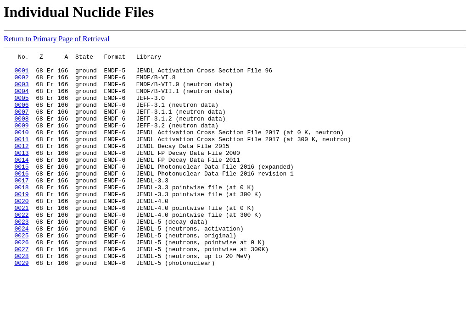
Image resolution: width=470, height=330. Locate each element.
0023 (21, 256)
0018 (21, 214)
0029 (21, 305)
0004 (21, 99)
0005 (21, 107)
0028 (21, 297)
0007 (21, 124)
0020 (21, 231)
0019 (21, 223)
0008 (21, 132)
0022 (21, 247)
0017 (21, 206)
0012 (21, 165)
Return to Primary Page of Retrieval (57, 39)
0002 (21, 82)
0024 (21, 264)
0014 (21, 181)
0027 (21, 289)
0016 (21, 198)
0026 (21, 280)
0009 (21, 140)
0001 (21, 74)
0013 (21, 173)
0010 (21, 148)
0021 (21, 239)
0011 (21, 157)
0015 (21, 190)
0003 (21, 91)
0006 (21, 115)
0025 (21, 272)
